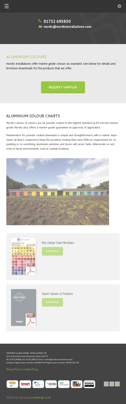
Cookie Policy (30, 369)
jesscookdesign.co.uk (39, 397)
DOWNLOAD (52, 251)
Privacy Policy (13, 369)
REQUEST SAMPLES (63, 87)
